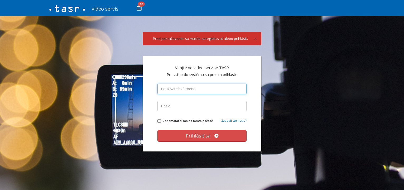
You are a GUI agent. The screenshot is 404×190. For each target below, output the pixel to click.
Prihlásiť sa (202, 135)
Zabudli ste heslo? (234, 120)
